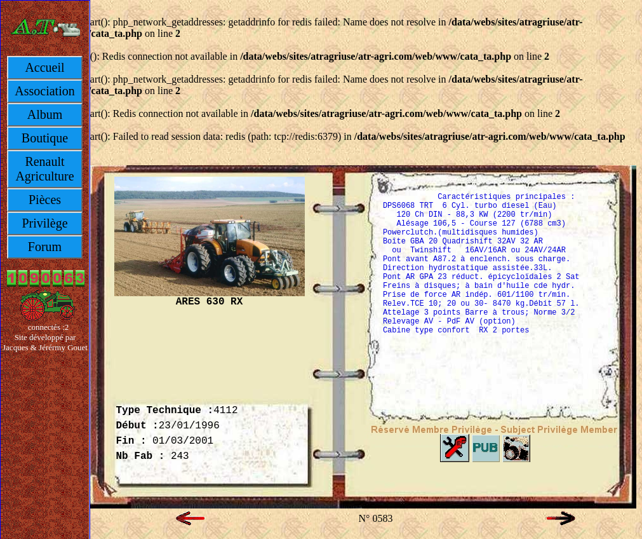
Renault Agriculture (44, 168)
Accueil (44, 67)
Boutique (45, 138)
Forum (45, 247)
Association (44, 91)
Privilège (44, 223)
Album (45, 114)
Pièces (45, 200)
